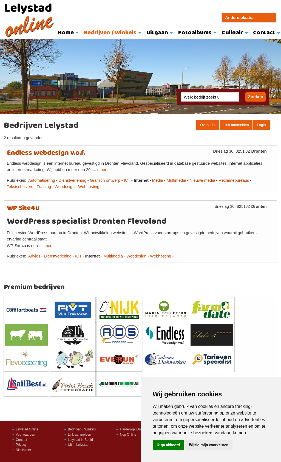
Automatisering (41, 180)
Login (261, 125)
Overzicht (207, 125)
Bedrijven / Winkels (110, 33)
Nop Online (128, 434)
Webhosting (88, 186)
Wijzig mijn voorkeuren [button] (208, 445)
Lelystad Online (27, 429)
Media (157, 180)
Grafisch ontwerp (105, 180)
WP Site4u (23, 208)
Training (44, 186)
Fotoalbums (195, 33)
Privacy (21, 445)
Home (66, 33)
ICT (127, 180)
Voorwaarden (25, 434)
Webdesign (65, 186)
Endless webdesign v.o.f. (46, 153)
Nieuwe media (202, 180)
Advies (34, 256)
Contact (21, 440)
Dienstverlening (72, 180)
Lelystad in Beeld (80, 440)
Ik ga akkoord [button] (168, 445)
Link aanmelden (236, 125)
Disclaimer (23, 450)
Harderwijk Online (133, 429)
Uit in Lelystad (78, 445)
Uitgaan (157, 33)
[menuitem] (67, 33)
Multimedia (176, 180)
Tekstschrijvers (20, 186)
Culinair (232, 33)
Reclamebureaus (234, 180)
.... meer (99, 169)
